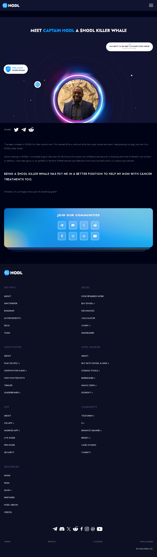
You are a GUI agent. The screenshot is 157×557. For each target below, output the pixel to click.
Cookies (98, 541)
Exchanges (87, 310)
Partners (9, 497)
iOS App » (9, 423)
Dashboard (87, 332)
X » (82, 423)
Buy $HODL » (88, 303)
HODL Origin (11, 504)
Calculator (88, 318)
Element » (87, 392)
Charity (86, 452)
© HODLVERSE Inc (144, 548)
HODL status (17, 68)
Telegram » (87, 415)
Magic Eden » (88, 385)
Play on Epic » (12, 363)
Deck (7, 325)
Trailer (8, 385)
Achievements (12, 318)
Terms (7, 541)
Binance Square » (91, 430)
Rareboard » (88, 378)
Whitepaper (10, 303)
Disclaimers (146, 541)
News (7, 475)
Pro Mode (9, 445)
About (7, 296)
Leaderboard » (12, 392)
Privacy (52, 541)
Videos (8, 512)
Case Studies (88, 445)
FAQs (6, 482)
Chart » (85, 325)
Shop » (7, 490)
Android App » (12, 430)
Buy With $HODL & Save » (95, 363)
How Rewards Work (92, 296)
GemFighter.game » (15, 370)
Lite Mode (9, 437)
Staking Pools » (90, 370)
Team (7, 332)
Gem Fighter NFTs (14, 378)
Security (9, 452)
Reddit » (85, 437)
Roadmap (9, 310)
